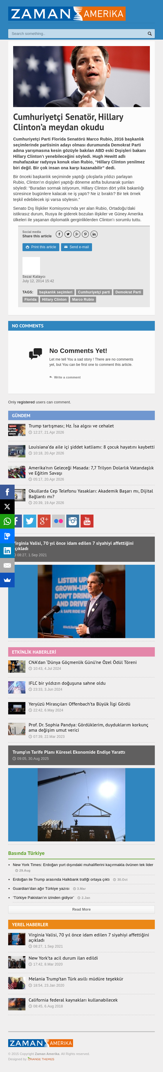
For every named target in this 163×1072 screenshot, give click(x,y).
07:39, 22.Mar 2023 (47, 737)
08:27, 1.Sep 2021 (30, 555)
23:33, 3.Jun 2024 (45, 689)
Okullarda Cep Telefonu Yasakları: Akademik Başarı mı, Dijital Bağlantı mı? (91, 493)
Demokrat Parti (128, 292)
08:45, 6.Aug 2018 (46, 1006)
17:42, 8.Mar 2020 (46, 964)
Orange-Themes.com (41, 1059)
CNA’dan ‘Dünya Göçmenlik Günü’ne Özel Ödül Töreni (83, 662)
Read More (81, 909)
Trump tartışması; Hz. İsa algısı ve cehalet (71, 426)
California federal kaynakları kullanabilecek (73, 1000)
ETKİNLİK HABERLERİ (34, 652)
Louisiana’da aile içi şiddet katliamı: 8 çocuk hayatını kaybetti (92, 447)
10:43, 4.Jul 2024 (45, 669)
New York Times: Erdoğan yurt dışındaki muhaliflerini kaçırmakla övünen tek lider (83, 865)
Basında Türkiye (26, 853)
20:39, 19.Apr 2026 (46, 503)
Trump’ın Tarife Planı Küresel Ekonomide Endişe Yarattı (69, 752)
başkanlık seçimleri (56, 292)
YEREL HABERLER (30, 924)
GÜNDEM (21, 415)
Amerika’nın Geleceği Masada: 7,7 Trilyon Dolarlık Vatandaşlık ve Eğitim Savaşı (91, 470)
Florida (31, 299)
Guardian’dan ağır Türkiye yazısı (41, 888)
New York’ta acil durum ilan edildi (63, 958)
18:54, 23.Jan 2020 (46, 985)
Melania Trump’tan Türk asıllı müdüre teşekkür (76, 979)
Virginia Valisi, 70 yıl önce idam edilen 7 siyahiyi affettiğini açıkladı (73, 545)
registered (26, 402)
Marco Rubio (83, 299)
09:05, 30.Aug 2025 (31, 759)
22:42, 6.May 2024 (46, 710)
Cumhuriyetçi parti (94, 292)
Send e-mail (76, 247)
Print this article (41, 247)
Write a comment (65, 377)
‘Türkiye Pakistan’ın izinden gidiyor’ (43, 897)
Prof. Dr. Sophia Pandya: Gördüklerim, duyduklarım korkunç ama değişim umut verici (88, 727)
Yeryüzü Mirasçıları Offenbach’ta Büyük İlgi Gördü (79, 704)
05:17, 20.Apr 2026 (46, 479)
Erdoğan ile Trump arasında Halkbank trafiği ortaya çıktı (61, 879)
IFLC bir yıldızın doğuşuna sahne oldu (67, 683)
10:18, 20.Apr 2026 (46, 453)
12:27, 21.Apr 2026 (46, 432)
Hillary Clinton (54, 299)
